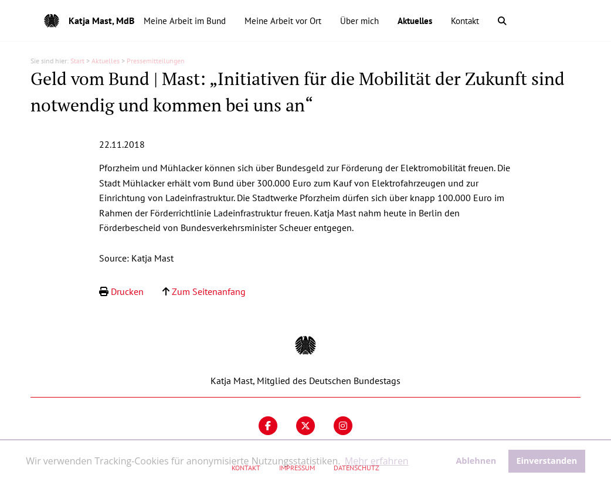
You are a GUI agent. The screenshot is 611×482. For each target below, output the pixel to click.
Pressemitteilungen (156, 60)
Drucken (127, 291)
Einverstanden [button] (546, 460)
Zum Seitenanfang (209, 291)
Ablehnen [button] (476, 460)
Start (77, 60)
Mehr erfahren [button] (377, 460)
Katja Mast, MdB (101, 20)
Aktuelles (105, 60)
